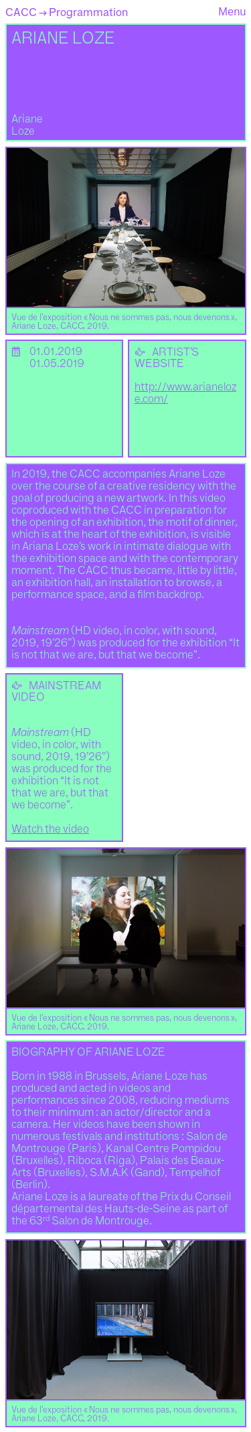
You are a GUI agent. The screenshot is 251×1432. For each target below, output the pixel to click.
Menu (232, 11)
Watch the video (50, 829)
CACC (21, 12)
